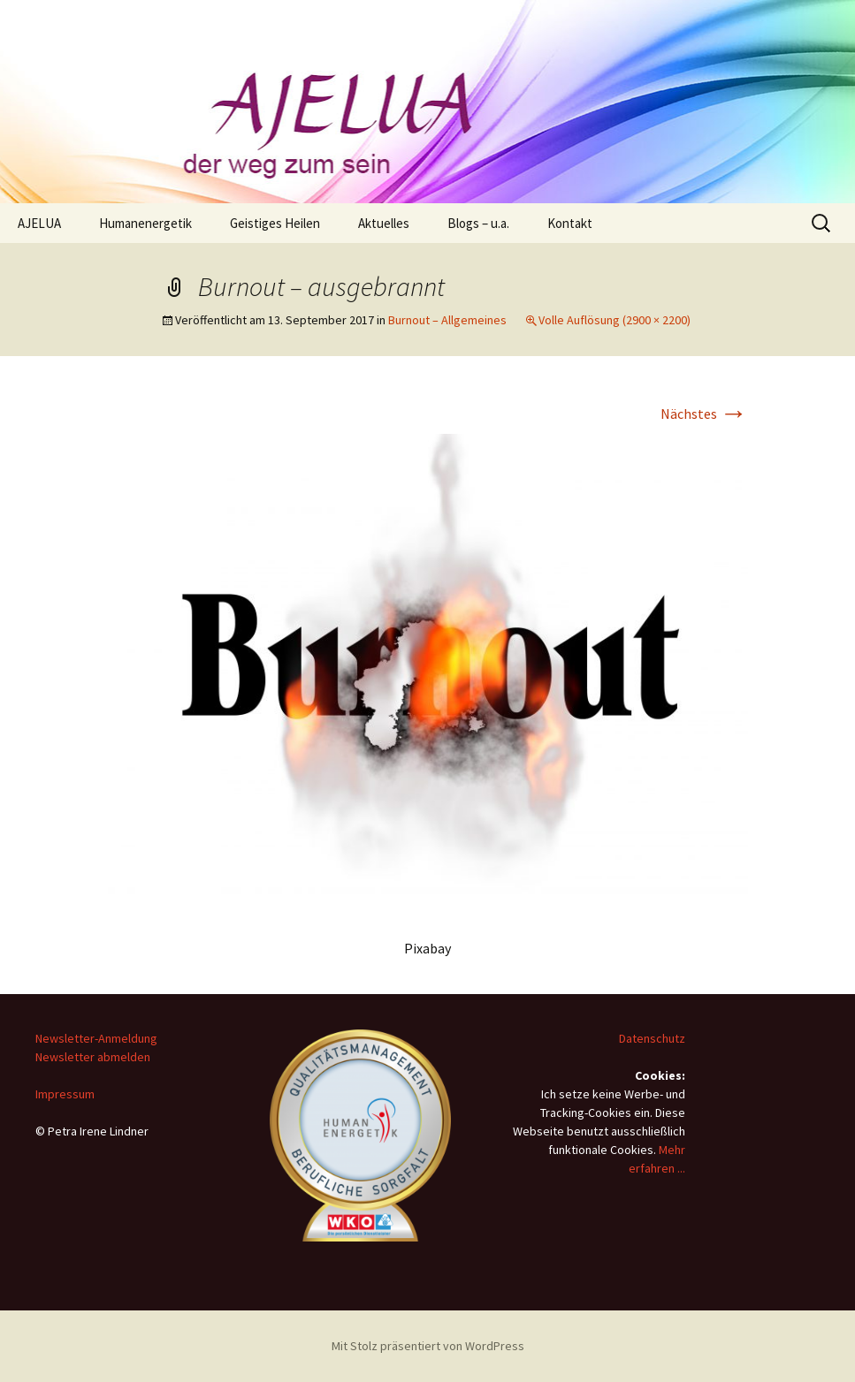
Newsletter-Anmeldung (96, 1038)
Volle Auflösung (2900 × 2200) (614, 320)
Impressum (65, 1094)
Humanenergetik (145, 223)
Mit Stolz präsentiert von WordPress (428, 1346)
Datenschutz (652, 1038)
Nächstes (704, 413)
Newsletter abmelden (92, 1057)
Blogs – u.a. (478, 223)
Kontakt (569, 223)
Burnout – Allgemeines (447, 320)
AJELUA (39, 223)
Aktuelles (383, 223)
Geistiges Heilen (275, 223)
